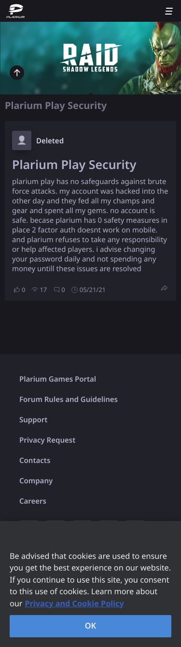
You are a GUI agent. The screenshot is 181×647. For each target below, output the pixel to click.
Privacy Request (47, 440)
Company (36, 481)
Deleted (50, 141)
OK (91, 625)
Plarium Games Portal (57, 379)
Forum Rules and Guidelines (68, 399)
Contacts (34, 460)
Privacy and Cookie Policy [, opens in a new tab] (74, 603)
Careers (32, 501)
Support (33, 420)
